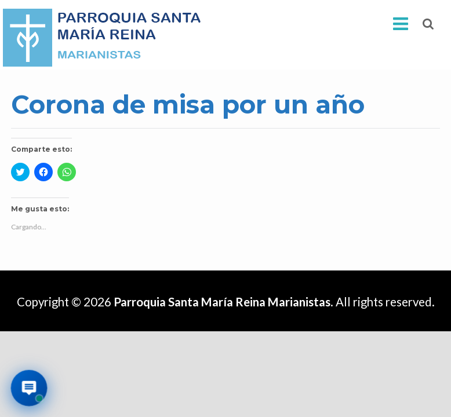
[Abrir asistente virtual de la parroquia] (29, 388)
